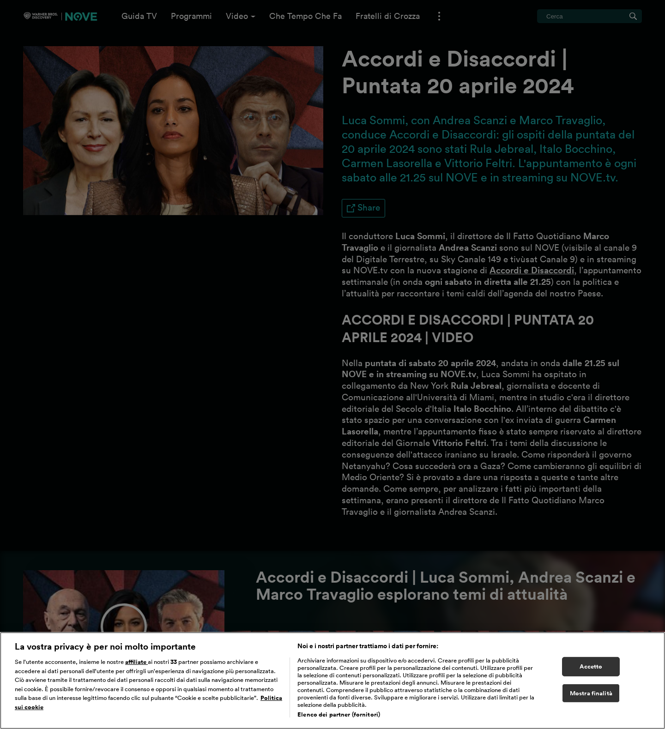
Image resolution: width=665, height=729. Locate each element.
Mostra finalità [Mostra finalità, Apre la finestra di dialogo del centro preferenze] (591, 693)
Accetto (591, 666)
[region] (332, 680)
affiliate (136, 662)
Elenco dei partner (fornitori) (338, 714)
